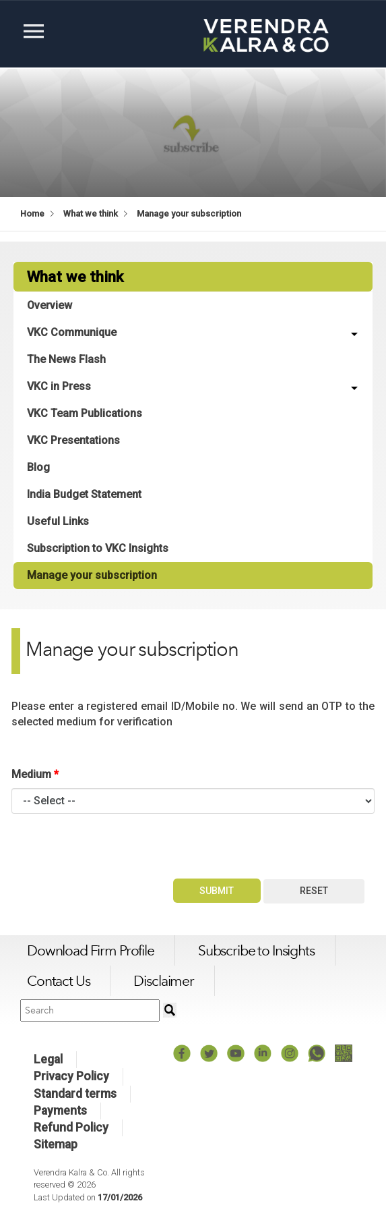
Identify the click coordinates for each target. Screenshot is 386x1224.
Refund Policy (71, 1127)
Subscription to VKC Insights (97, 548)
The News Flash (66, 359)
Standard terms (75, 1094)
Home (32, 213)
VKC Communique (72, 332)
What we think (90, 213)
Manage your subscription (189, 213)
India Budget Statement (84, 494)
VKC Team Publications (84, 413)
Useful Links (58, 521)
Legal (48, 1059)
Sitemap (55, 1144)
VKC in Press (59, 386)
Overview (49, 305)
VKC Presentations (73, 440)
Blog (38, 467)
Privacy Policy (71, 1076)
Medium (35, 774)
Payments (60, 1110)
